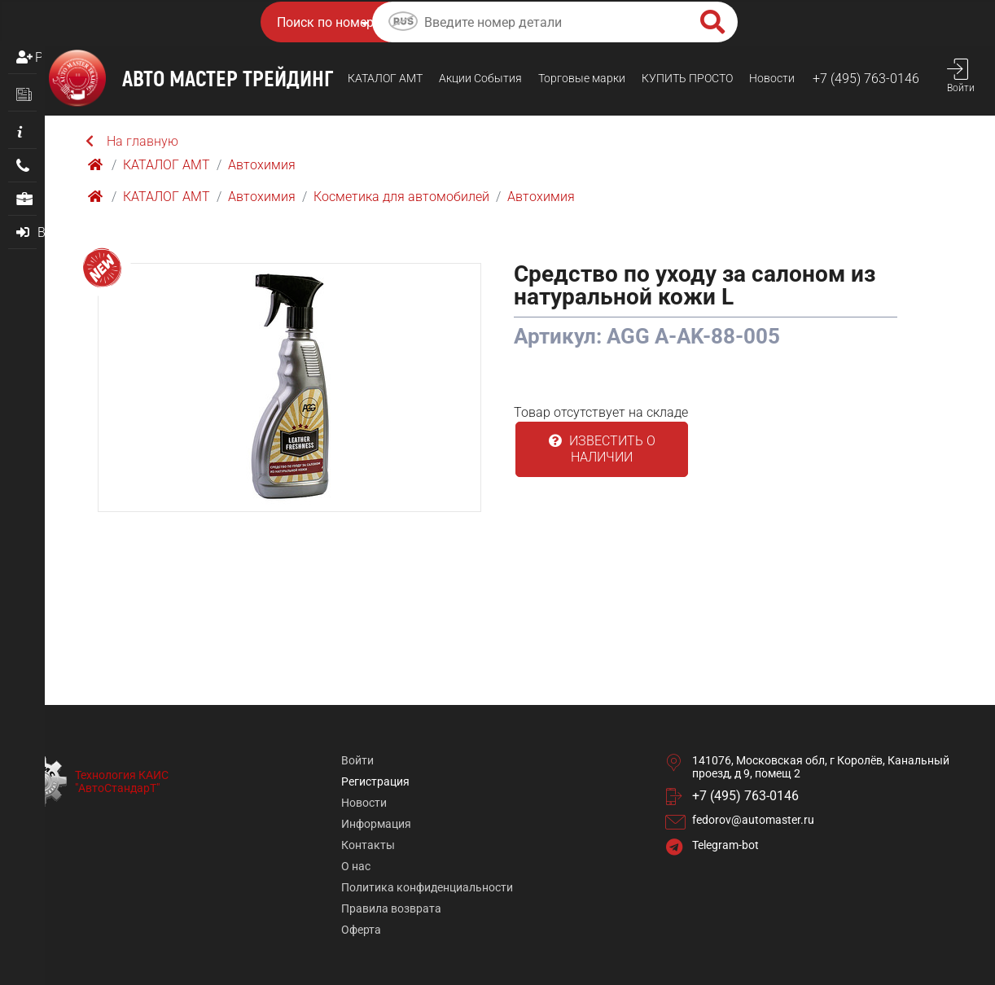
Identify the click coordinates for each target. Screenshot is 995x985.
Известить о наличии (602, 449)
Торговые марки (581, 78)
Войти (357, 760)
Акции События (480, 78)
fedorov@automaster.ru (753, 819)
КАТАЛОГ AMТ (385, 78)
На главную (131, 141)
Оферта (361, 929)
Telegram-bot (725, 844)
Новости (772, 78)
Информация (376, 823)
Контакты (368, 844)
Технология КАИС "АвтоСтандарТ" (122, 781)
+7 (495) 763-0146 (866, 78)
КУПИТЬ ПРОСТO (687, 78)
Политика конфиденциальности (427, 887)
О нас (355, 866)
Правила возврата (391, 908)
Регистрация (38, 57)
